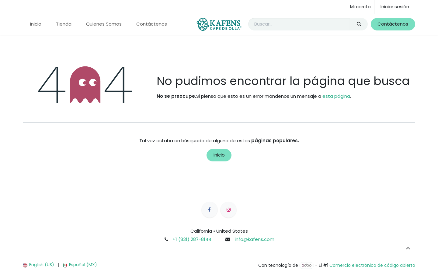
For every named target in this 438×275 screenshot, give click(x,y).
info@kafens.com (254, 239)
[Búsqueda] (359, 24)
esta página (336, 96)
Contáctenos (392, 24)
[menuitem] (36, 24)
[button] (408, 248)
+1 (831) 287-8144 (191, 239)
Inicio (219, 155)
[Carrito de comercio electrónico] (359, 7)
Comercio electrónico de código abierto (372, 265)
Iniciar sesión (395, 6)
